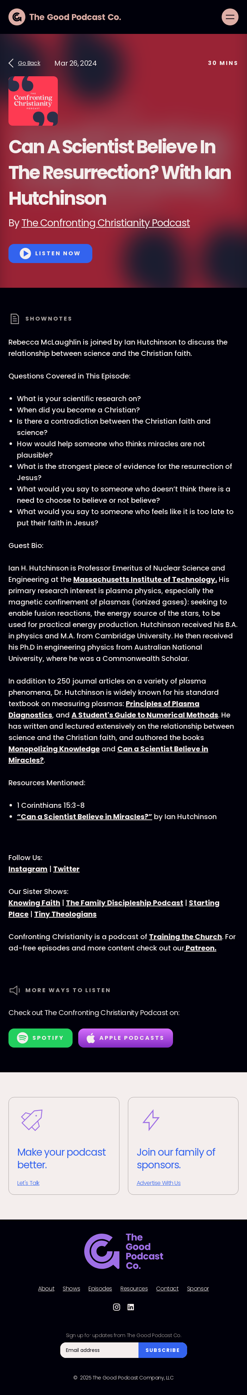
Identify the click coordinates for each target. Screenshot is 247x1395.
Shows (71, 1289)
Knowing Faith (34, 903)
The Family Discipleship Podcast (124, 903)
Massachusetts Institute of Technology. (145, 579)
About (46, 1289)
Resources (134, 1289)
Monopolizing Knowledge (54, 749)
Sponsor (198, 1289)
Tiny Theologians (65, 914)
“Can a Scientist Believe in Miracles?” (84, 817)
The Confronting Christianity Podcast (105, 223)
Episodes (100, 1289)
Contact (167, 1289)
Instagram (28, 869)
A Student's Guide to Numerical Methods (145, 715)
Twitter (66, 869)
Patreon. (200, 948)
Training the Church (185, 937)
